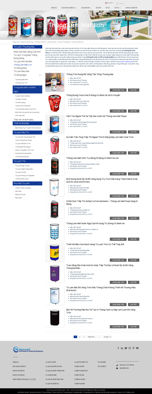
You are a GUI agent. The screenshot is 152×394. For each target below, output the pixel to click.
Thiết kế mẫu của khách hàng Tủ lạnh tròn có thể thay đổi (95, 244)
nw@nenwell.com (124, 368)
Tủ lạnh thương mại (64, 42)
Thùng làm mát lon (77, 42)
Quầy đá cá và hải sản (23, 153)
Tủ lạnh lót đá (20, 172)
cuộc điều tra (118, 90)
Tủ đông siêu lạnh (22, 179)
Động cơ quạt (20, 194)
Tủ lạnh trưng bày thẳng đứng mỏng (25, 57)
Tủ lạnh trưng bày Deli (52, 384)
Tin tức (108, 8)
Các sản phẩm (86, 8)
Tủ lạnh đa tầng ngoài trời (25, 137)
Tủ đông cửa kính (40, 42)
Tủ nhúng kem (20, 68)
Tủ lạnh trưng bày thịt (81, 362)
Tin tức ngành (102, 362)
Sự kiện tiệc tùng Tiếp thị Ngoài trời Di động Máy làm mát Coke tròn (100, 137)
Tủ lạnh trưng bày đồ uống (53, 366)
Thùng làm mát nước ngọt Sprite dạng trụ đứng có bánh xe (95, 223)
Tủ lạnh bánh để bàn (22, 96)
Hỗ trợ (117, 8)
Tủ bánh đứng (20, 102)
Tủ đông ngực (20, 75)
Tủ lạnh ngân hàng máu (24, 169)
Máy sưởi (18, 198)
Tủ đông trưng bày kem (80, 371)
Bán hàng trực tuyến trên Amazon (28, 128)
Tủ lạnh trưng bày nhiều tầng (54, 379)
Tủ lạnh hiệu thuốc (22, 166)
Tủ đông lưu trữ (21, 83)
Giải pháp (98, 8)
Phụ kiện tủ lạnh (21, 183)
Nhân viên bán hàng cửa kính (27, 52)
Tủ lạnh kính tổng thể (22, 106)
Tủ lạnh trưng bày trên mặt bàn (54, 371)
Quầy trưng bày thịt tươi (24, 150)
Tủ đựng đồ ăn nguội (22, 147)
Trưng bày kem (68, 392)
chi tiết (134, 90)
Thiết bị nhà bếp (21, 123)
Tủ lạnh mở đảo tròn (23, 143)
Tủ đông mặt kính (21, 80)
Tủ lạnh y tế (19, 161)
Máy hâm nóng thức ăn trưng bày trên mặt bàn (27, 113)
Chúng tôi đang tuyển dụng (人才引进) (24, 379)
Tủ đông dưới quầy (79, 379)
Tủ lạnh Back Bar (21, 71)
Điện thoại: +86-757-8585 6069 (127, 365)
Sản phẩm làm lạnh (35, 392)
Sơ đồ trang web (52, 390)
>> (99, 337)
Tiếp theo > (92, 337)
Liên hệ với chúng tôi (131, 8)
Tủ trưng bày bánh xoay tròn (25, 109)
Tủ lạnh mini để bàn (23, 61)
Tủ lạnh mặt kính (57, 392)
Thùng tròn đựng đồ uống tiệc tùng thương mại (89, 74)
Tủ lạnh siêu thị (21, 132)
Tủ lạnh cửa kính (50, 362)
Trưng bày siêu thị (89, 392)
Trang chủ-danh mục (27, 42)
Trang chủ (54, 8)
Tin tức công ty (102, 366)
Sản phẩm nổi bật (23, 392)
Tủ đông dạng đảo (22, 157)
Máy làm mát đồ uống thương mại (106, 392)
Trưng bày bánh (77, 392)
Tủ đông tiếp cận (79, 375)
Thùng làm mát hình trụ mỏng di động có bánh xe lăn (92, 158)
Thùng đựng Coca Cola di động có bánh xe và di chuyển (93, 95)
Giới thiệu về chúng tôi (69, 8)
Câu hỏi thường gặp (19, 375)
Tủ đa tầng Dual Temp (23, 140)
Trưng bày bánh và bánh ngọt (25, 89)
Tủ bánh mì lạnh (21, 99)
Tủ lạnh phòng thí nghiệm (25, 175)
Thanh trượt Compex (23, 188)
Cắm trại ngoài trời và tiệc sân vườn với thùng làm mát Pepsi (96, 116)
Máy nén (18, 191)
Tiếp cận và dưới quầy (23, 119)
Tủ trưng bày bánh (50, 375)
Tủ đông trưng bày (79, 384)
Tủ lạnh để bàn (46, 392)
